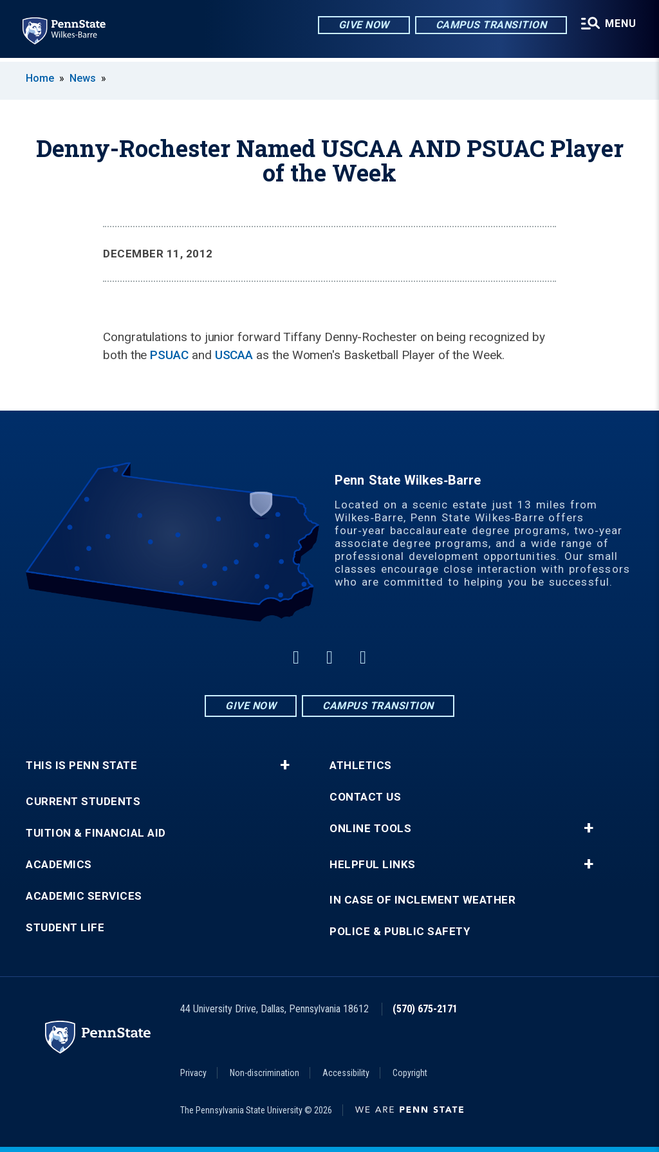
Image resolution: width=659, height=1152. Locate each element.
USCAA (234, 355)
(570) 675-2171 (425, 1009)
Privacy (193, 1073)
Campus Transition (490, 25)
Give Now (362, 25)
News (83, 78)
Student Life (65, 928)
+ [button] (285, 765)
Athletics (361, 765)
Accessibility (345, 1073)
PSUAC (169, 355)
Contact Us (365, 797)
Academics (59, 865)
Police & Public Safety (400, 931)
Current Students (83, 801)
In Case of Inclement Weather (422, 900)
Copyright (410, 1073)
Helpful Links (373, 865)
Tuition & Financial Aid (96, 833)
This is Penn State (81, 765)
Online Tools (370, 828)
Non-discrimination (264, 1073)
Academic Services (84, 896)
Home (40, 78)
